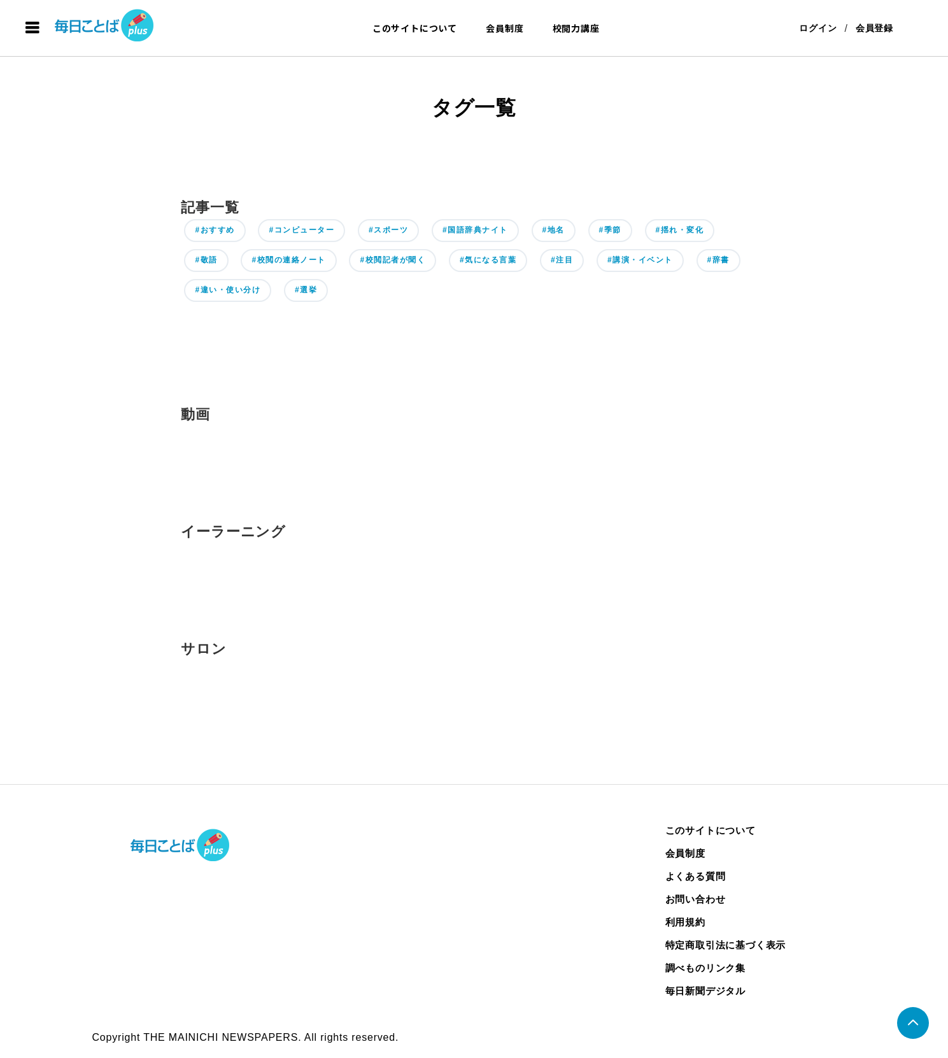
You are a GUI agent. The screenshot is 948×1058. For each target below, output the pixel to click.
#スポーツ (388, 229)
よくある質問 (695, 876)
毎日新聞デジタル (705, 990)
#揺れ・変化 (680, 229)
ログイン (818, 28)
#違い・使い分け (227, 289)
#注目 (562, 259)
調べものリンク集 (705, 967)
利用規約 (685, 922)
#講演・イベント (640, 259)
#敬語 (206, 259)
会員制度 (504, 28)
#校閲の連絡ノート (288, 259)
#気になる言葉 (488, 259)
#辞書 (718, 259)
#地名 (553, 229)
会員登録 (874, 28)
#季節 (610, 229)
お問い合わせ (695, 899)
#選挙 (306, 289)
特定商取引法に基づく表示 (725, 945)
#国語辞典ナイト (475, 229)
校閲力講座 (576, 28)
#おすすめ (214, 229)
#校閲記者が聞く (392, 259)
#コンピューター (301, 229)
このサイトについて (414, 28)
